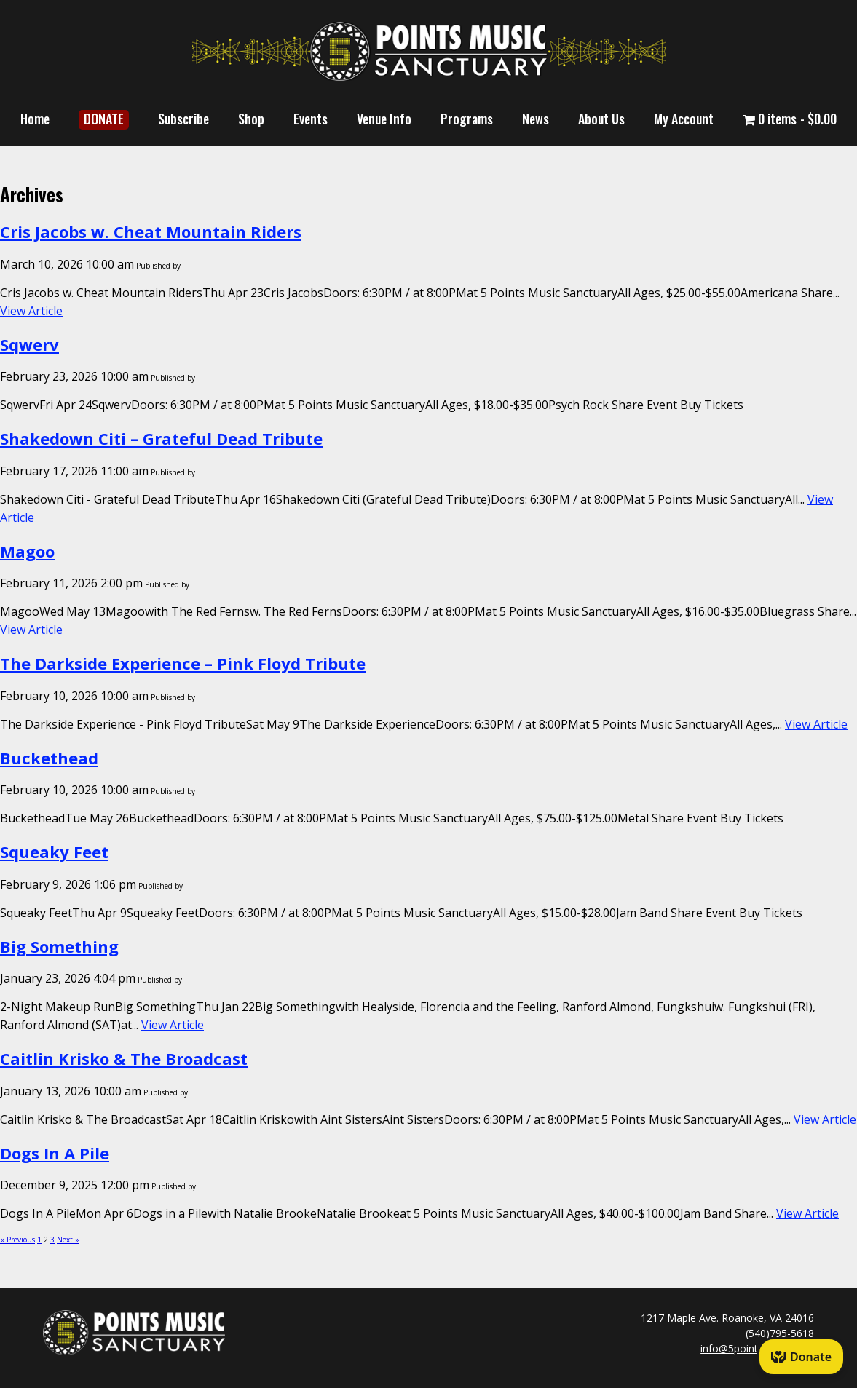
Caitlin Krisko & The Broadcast (124, 1058)
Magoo (27, 551)
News (535, 118)
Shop (251, 118)
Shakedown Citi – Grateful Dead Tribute (161, 438)
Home (35, 118)
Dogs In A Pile (54, 1153)
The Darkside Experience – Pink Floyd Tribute (183, 663)
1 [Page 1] (39, 1239)
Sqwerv (29, 344)
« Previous (17, 1239)
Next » (68, 1239)
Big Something (59, 946)
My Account (684, 118)
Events (310, 118)
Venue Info (384, 118)
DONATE (104, 118)
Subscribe (183, 118)
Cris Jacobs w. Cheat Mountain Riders (150, 231)
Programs (467, 118)
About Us (601, 118)
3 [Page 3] (52, 1239)
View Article (31, 311)
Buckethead (49, 758)
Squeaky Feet (54, 851)
